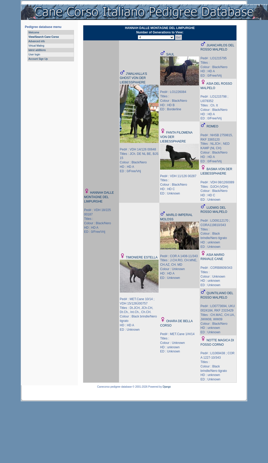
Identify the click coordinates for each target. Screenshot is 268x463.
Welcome (33, 32)
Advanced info (36, 41)
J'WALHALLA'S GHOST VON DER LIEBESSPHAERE (133, 78)
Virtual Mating (36, 45)
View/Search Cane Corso (43, 36)
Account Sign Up (38, 58)
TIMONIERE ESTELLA (142, 257)
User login (34, 54)
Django (167, 386)
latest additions (37, 50)
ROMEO (212, 126)
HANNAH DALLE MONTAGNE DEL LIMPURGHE (99, 197)
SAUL (170, 54)
